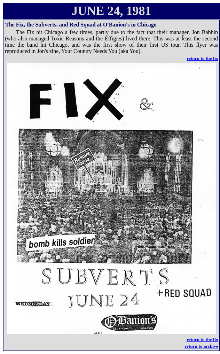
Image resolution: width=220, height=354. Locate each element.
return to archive (201, 346)
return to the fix (202, 58)
